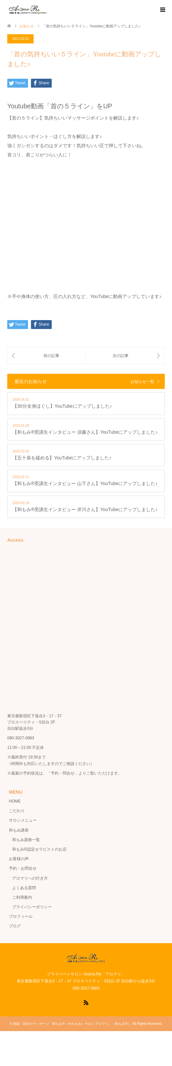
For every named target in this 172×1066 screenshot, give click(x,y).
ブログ (15, 926)
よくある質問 (24, 888)
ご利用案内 (22, 897)
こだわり (17, 810)
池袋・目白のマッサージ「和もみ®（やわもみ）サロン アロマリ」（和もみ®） (72, 1023)
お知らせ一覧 (142, 382)
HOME (15, 801)
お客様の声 (19, 859)
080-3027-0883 (20, 738)
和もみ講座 (19, 830)
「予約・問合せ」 (62, 773)
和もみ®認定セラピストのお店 (39, 849)
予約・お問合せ (23, 868)
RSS (86, 1002)
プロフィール (21, 916)
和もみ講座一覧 (26, 839)
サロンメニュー (23, 820)
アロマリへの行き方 (30, 878)
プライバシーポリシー (32, 907)
